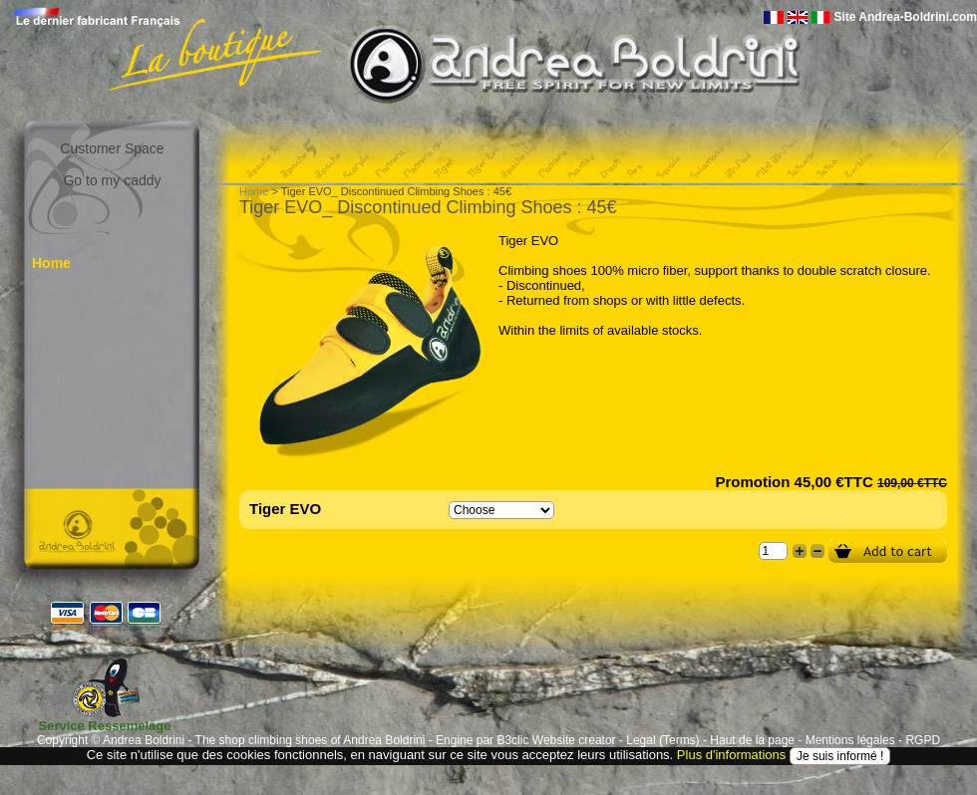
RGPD (922, 740)
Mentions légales (850, 740)
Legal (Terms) (662, 740)
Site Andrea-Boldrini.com (905, 17)
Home (51, 263)
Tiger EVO (285, 508)
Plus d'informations (731, 754)
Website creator (574, 740)
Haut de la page (752, 740)
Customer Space (111, 148)
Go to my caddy (112, 180)
